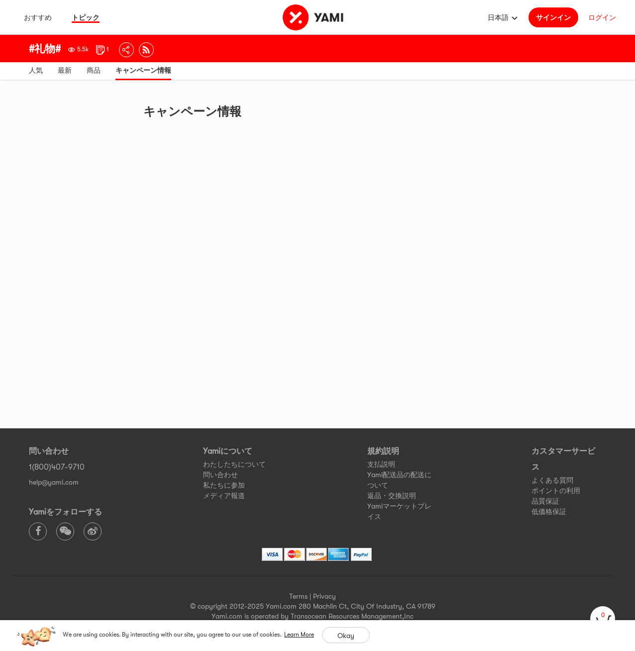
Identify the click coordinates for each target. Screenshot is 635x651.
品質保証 (545, 501)
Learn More (299, 634)
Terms (298, 596)
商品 (94, 70)
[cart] (602, 618)
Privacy (324, 596)
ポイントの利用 (555, 491)
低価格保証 (548, 512)
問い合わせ (220, 475)
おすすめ (38, 17)
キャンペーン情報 (143, 70)
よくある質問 (552, 480)
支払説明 (381, 464)
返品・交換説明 (391, 496)
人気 (36, 70)
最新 (65, 70)
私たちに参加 (224, 485)
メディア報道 (224, 496)
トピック (86, 17)
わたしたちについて (234, 464)
